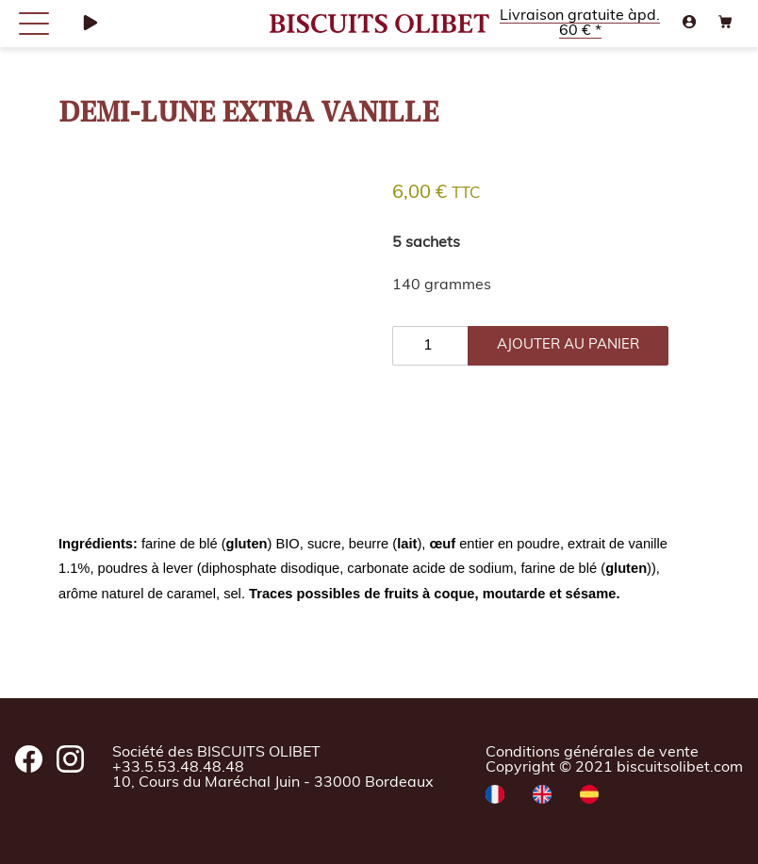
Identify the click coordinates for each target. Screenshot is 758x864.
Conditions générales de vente (592, 752)
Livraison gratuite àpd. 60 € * (580, 23)
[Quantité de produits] (430, 346)
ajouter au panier (568, 345)
